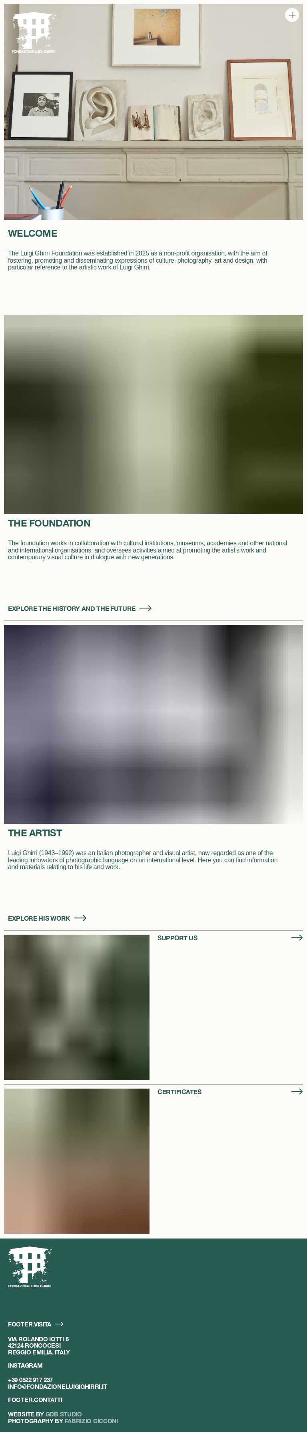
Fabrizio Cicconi (91, 1421)
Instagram (25, 1365)
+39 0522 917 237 (30, 1379)
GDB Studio (64, 1414)
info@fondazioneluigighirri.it (57, 1386)
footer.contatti (35, 1399)
